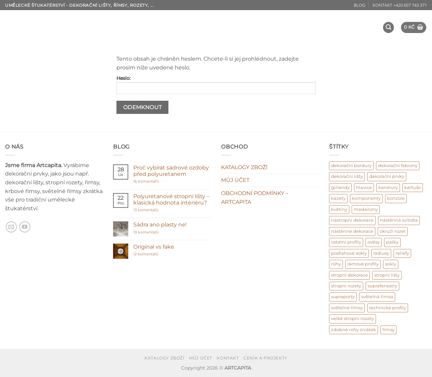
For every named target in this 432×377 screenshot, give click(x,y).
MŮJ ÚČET (235, 180)
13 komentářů (159, 210)
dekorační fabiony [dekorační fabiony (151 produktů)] (397, 165)
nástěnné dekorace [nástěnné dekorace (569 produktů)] (352, 231)
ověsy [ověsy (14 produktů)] (374, 242)
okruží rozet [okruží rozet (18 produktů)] (393, 231)
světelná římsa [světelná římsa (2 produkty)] (377, 296)
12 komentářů (153, 254)
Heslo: (216, 84)
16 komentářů (158, 181)
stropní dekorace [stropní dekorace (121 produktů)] (349, 275)
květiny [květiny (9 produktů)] (339, 209)
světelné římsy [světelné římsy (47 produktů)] (347, 307)
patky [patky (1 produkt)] (392, 242)
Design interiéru (352, 21)
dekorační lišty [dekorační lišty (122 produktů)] (347, 176)
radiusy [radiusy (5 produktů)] (381, 253)
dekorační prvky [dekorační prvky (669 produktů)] (386, 176)
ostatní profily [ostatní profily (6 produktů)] (346, 242)
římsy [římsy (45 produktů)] (388, 329)
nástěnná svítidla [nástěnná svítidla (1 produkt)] (399, 220)
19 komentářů (153, 232)
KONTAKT (228, 357)
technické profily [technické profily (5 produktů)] (387, 307)
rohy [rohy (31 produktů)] (336, 263)
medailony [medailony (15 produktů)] (366, 209)
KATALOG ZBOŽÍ (205, 21)
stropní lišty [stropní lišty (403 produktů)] (387, 275)
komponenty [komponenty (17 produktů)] (366, 198)
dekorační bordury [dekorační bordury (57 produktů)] (351, 165)
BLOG (359, 5)
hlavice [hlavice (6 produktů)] (364, 187)
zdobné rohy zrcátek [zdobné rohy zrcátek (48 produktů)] (353, 329)
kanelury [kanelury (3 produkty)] (388, 187)
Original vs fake (153, 247)
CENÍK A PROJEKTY (265, 357)
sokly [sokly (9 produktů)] (390, 263)
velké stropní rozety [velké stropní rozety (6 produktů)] (352, 318)
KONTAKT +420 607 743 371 (400, 5)
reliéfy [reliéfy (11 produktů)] (402, 253)
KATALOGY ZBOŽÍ (244, 167)
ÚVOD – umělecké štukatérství (95, 21)
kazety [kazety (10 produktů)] (338, 198)
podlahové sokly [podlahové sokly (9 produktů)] (349, 253)
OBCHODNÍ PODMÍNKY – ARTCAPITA (254, 197)
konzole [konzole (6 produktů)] (396, 198)
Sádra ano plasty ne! (160, 224)
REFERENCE (74, 33)
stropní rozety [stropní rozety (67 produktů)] (346, 285)
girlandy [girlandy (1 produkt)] (340, 187)
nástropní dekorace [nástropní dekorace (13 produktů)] (352, 220)
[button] (388, 27)
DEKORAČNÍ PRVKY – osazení (278, 21)
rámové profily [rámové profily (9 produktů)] (363, 263)
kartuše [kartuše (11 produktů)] (412, 187)
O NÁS (159, 21)
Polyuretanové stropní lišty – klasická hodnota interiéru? (171, 199)
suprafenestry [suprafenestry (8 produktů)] (382, 285)
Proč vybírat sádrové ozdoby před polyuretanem (171, 170)
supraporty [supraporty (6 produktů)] (343, 296)
